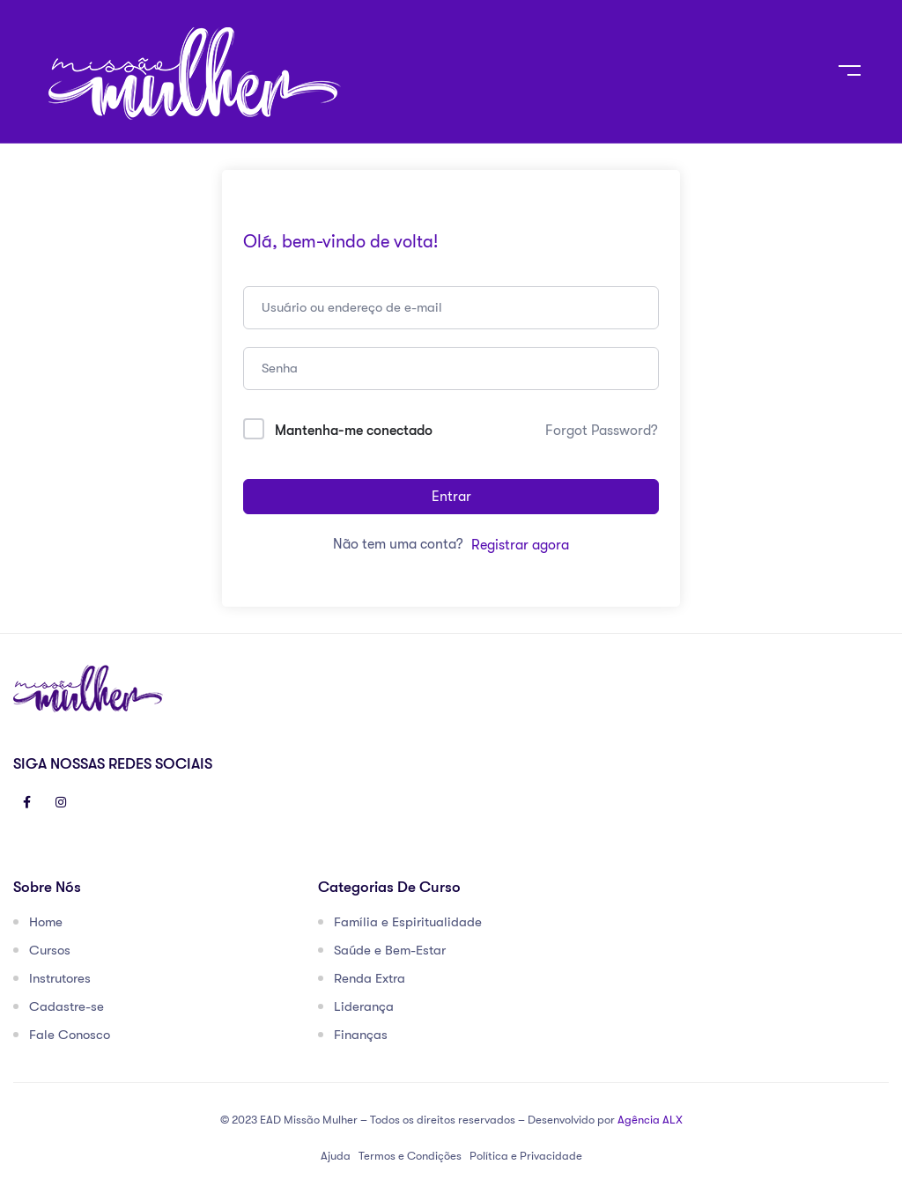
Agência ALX (650, 1119)
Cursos (49, 950)
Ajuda (336, 1155)
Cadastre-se (66, 1006)
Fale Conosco (69, 1035)
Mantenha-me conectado (354, 431)
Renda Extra (369, 978)
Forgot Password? (601, 431)
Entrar (451, 497)
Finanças (361, 1035)
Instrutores (60, 978)
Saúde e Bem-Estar (390, 950)
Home (46, 922)
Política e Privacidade (525, 1155)
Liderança (364, 1006)
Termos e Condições (410, 1155)
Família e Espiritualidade (408, 922)
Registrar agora (520, 545)
